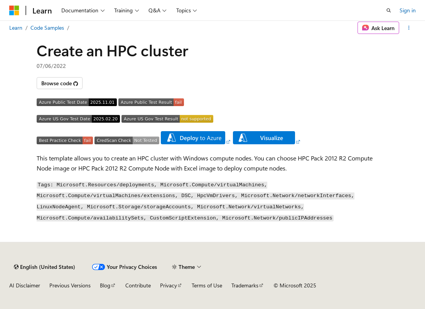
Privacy (168, 285)
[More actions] (409, 28)
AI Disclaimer (24, 285)
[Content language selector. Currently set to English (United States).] (44, 267)
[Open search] (388, 10)
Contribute (138, 285)
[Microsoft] (14, 10)
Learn (15, 27)
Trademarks (244, 285)
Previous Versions (70, 285)
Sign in (408, 10)
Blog (105, 285)
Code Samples (47, 27)
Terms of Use (207, 285)
